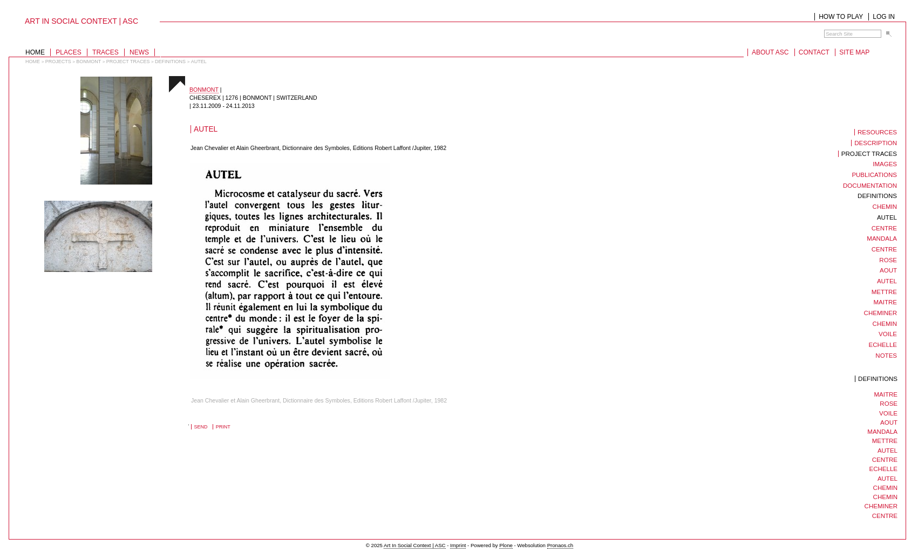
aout (888, 422)
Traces (105, 52)
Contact (814, 52)
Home (35, 52)
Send (201, 427)
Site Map (854, 52)
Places (68, 52)
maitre (885, 394)
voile (888, 413)
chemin (885, 488)
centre (884, 459)
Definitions (170, 61)
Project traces (128, 61)
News (139, 52)
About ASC (770, 52)
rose (888, 403)
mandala (882, 431)
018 (161, 184)
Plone (506, 545)
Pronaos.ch (560, 545)
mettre (884, 441)
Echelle (883, 469)
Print (223, 427)
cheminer (881, 506)
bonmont (88, 61)
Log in (884, 17)
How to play (841, 17)
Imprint (458, 545)
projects (58, 61)
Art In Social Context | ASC (414, 545)
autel (887, 450)
